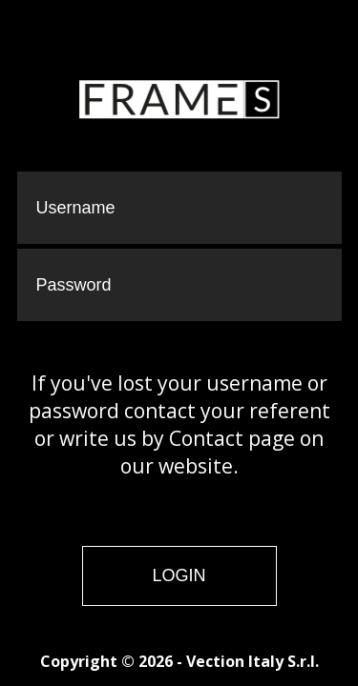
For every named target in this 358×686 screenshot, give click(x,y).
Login (178, 575)
